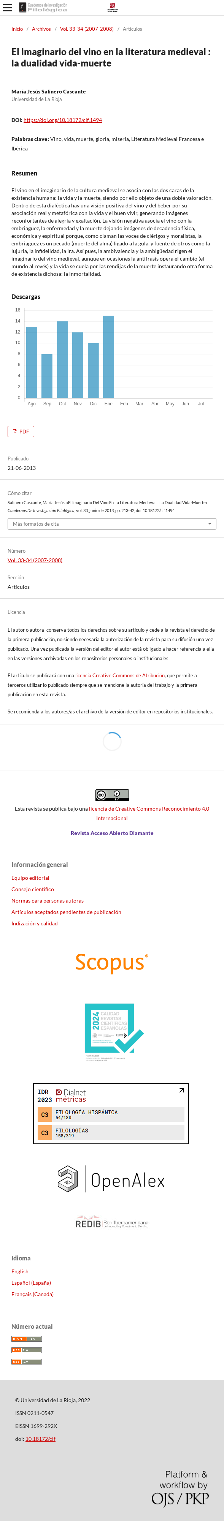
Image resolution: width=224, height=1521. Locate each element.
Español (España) (31, 1282)
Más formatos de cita (36, 524)
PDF (23, 431)
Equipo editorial (30, 877)
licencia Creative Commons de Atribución (119, 675)
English (20, 1271)
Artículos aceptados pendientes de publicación (66, 912)
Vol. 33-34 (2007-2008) (87, 29)
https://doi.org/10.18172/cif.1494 (63, 120)
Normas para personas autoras (47, 900)
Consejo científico (32, 889)
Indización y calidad (34, 923)
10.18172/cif (40, 1439)
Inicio (17, 29)
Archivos (41, 29)
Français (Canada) (32, 1294)
